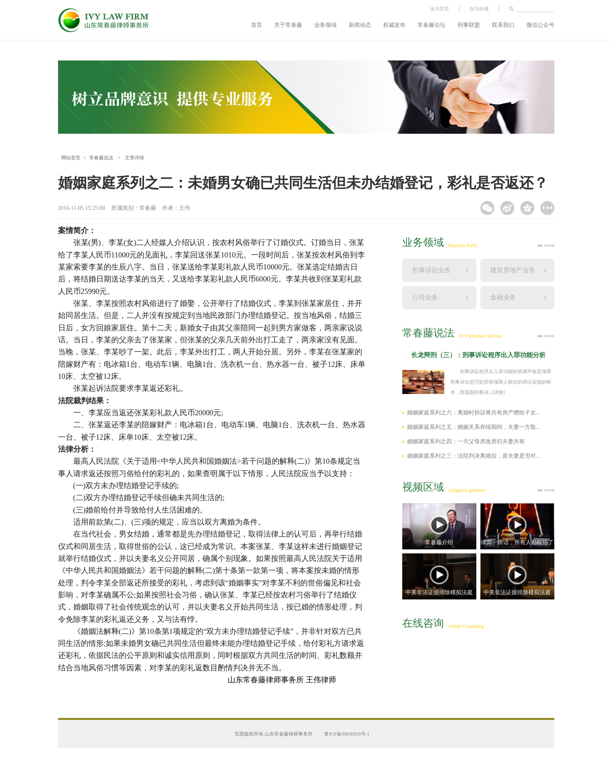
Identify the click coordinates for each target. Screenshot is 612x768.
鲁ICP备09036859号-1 (346, 734)
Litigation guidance (467, 490)
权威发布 (394, 25)
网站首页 (70, 158)
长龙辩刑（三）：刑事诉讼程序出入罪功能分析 (478, 355)
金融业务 (503, 297)
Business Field (463, 245)
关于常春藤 (288, 25)
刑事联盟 (468, 25)
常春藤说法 (101, 158)
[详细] (498, 392)
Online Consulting (466, 626)
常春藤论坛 (431, 25)
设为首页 (439, 9)
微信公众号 (540, 25)
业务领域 (325, 25)
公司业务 (425, 297)
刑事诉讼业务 (431, 270)
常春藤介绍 (439, 542)
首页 (256, 25)
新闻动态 (360, 25)
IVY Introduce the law (480, 336)
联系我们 (503, 25)
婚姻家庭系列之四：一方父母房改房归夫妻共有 (466, 441)
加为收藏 (479, 9)
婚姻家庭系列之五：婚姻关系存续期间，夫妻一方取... (473, 427)
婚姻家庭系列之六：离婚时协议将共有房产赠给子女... (473, 413)
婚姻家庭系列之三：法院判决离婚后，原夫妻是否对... (473, 456)
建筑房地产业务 (512, 270)
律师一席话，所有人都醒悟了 (517, 542)
